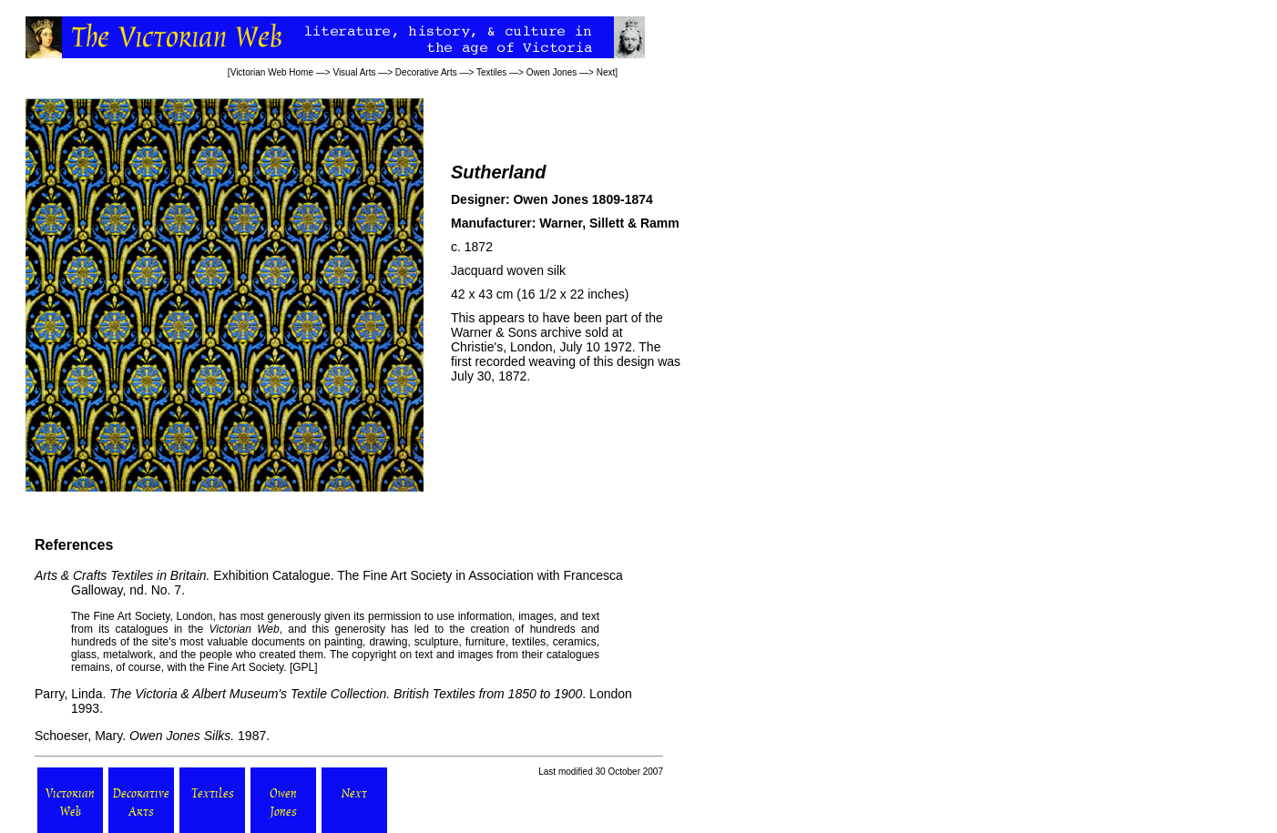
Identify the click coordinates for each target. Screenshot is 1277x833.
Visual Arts (353, 72)
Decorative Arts (426, 72)
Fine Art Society (130, 616)
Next (606, 72)
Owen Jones (551, 72)
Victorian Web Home (271, 72)
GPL (303, 667)
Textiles (491, 72)
